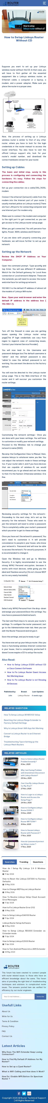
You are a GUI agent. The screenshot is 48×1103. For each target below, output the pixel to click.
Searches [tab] (10, 862)
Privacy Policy (8, 1026)
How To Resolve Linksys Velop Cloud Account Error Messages (24, 898)
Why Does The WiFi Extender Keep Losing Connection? (22, 1053)
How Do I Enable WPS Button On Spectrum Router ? (22, 1077)
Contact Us (7, 1036)
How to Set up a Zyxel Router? (16, 1066)
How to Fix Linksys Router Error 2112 (19, 907)
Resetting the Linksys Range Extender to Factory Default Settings (22, 721)
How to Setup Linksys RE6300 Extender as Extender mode (24, 932)
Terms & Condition (10, 1021)
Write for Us (7, 1016)
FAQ (4, 1031)
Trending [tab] (23, 862)
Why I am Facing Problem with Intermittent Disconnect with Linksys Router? (33, 772)
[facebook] (19, 1093)
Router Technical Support (33, 1098)
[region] (24, 53)
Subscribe (40, 997)
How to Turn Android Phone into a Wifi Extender (24, 949)
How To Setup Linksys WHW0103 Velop (22, 715)
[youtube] (29, 1093)
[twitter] (24, 1093)
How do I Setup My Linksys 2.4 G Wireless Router (24, 869)
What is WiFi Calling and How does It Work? (23, 1071)
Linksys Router (24, 695)
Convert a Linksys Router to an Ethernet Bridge (22, 735)
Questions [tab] (38, 862)
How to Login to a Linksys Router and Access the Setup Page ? (31, 797)
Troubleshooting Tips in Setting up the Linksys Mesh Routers (21, 743)
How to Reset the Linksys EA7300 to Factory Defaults (24, 880)
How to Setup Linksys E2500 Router (19, 941)
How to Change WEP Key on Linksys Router (22, 889)
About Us (6, 1011)
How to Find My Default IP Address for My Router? (22, 1060)
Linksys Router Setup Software (17, 923)
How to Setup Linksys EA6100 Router (19, 915)
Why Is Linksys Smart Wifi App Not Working (23, 728)
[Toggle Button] (44, 3)
